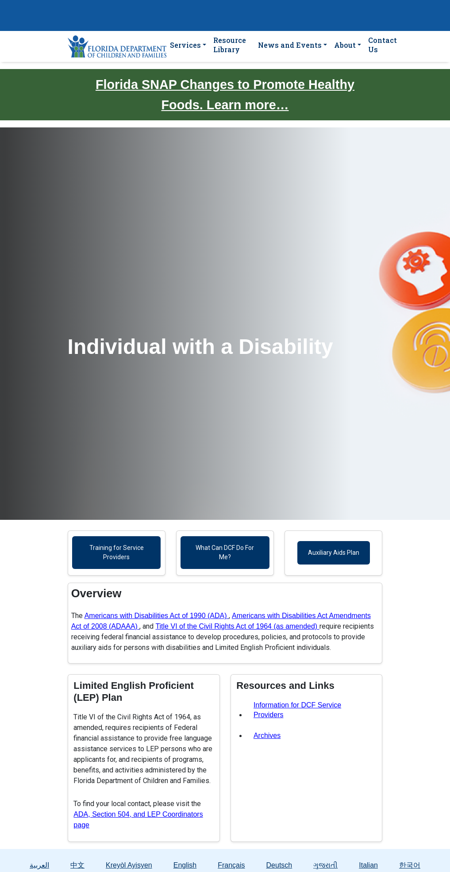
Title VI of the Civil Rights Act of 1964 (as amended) (237, 626)
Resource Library (229, 44)
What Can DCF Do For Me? (225, 552)
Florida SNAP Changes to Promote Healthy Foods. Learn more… (225, 94)
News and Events (290, 45)
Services (185, 45)
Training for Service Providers (116, 552)
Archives (267, 735)
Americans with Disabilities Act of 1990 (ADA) (157, 615)
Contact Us (382, 44)
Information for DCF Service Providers (297, 709)
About (345, 45)
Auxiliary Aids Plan (333, 552)
